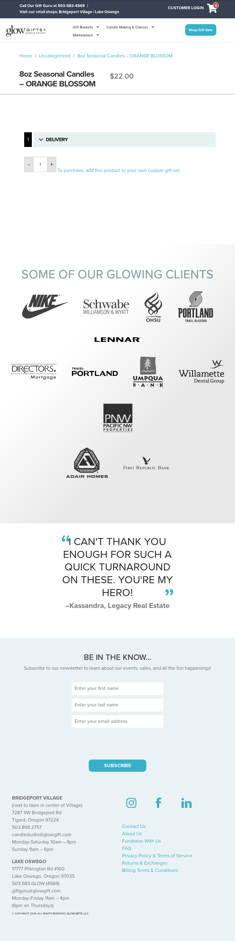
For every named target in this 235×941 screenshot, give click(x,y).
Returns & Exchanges (144, 863)
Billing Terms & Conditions (150, 870)
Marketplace (83, 35)
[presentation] (117, 743)
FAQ (126, 848)
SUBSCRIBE (117, 766)
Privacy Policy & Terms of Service (157, 856)
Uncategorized (54, 56)
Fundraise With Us (141, 841)
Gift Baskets (83, 27)
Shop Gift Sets (201, 30)
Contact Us (134, 826)
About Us (132, 834)
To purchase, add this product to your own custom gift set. (119, 170)
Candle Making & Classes (127, 27)
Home (25, 56)
